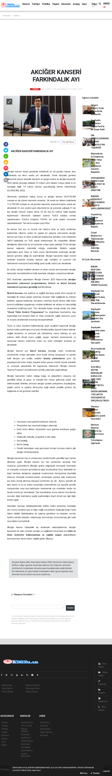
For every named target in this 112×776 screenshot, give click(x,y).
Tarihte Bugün (27, 741)
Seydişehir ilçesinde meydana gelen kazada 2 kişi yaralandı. (98, 315)
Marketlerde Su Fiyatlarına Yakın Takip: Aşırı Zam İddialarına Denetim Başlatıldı (97, 162)
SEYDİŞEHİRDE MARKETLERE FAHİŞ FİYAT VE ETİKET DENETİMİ (98, 184)
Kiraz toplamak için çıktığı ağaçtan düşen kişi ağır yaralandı (98, 355)
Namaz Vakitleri (24, 730)
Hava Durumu (27, 722)
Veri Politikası (7, 691)
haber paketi (5, 772)
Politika (46, 4)
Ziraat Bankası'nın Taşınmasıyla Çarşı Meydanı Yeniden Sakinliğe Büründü (97, 242)
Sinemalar (25, 744)
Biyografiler (45, 729)
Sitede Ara (45, 722)
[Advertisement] (56, 44)
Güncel (26, 4)
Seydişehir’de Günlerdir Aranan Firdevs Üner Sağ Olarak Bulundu (98, 297)
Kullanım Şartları (33, 685)
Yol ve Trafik (26, 726)
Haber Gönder (32, 691)
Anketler (44, 726)
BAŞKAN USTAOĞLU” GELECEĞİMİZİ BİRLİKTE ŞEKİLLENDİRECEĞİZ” (101, 202)
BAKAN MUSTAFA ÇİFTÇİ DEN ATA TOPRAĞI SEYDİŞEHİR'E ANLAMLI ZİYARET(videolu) (99, 275)
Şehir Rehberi (27, 750)
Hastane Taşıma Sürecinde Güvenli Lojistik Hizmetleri (98, 412)
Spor (84, 4)
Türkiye (36, 4)
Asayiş (76, 4)
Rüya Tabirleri (46, 732)
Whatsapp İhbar (33, 688)
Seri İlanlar (25, 747)
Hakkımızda (6, 685)
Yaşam (55, 4)
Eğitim (4, 745)
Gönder (70, 608)
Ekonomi (65, 4)
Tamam (95, 773)
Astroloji (44, 735)
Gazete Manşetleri (25, 755)
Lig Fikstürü (26, 737)
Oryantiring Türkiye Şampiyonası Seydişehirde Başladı (97, 220)
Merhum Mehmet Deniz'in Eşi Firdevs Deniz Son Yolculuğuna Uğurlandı (97, 434)
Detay (83, 773)
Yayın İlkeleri (7, 688)
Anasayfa (7, 15)
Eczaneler (25, 734)
